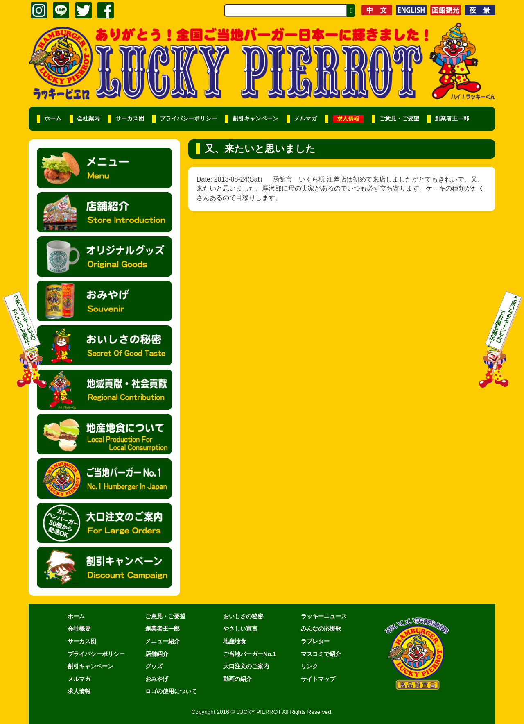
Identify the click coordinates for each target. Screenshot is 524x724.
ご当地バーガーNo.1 (249, 654)
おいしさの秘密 (243, 616)
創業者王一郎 (452, 119)
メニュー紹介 (162, 641)
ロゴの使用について (171, 691)
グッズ (154, 666)
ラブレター (315, 641)
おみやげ (156, 679)
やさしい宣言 (240, 628)
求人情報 (79, 691)
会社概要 (79, 628)
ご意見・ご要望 (399, 119)
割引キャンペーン (255, 119)
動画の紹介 (237, 679)
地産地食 (234, 641)
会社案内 (88, 119)
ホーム (52, 119)
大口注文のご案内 (246, 666)
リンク (309, 666)
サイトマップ (318, 679)
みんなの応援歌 (321, 628)
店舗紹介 (156, 654)
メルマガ (305, 119)
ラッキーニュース (324, 616)
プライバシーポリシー (188, 119)
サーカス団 (129, 119)
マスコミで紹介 (321, 654)
